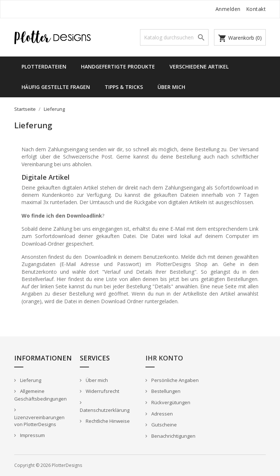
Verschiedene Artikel (199, 66)
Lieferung (30, 380)
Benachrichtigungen (172, 436)
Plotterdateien (44, 66)
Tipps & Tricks (124, 86)
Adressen (161, 413)
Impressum (32, 435)
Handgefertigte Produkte (118, 66)
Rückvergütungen (170, 402)
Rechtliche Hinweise (107, 421)
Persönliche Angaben (174, 380)
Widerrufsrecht (102, 391)
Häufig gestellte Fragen (56, 86)
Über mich (171, 86)
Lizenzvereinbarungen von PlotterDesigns (39, 421)
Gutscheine (163, 424)
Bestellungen (165, 391)
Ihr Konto (164, 358)
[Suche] (174, 37)
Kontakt (256, 8)
